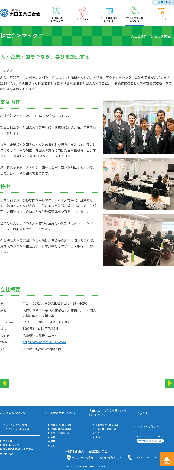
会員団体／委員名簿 (105, 429)
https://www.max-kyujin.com (44, 342)
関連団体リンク (10, 445)
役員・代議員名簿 (60, 433)
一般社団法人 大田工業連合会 (86, 451)
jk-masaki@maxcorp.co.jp (42, 348)
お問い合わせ (9, 453)
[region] (57, 16)
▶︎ (4, 429)
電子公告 (55, 441)
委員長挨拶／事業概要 (106, 424)
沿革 (52, 437)
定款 (53, 445)
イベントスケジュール (150, 436)
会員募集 (7, 441)
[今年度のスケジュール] (150, 441)
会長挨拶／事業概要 (61, 424)
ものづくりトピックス (17, 429)
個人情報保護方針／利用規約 (17, 449)
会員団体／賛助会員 (60, 429)
